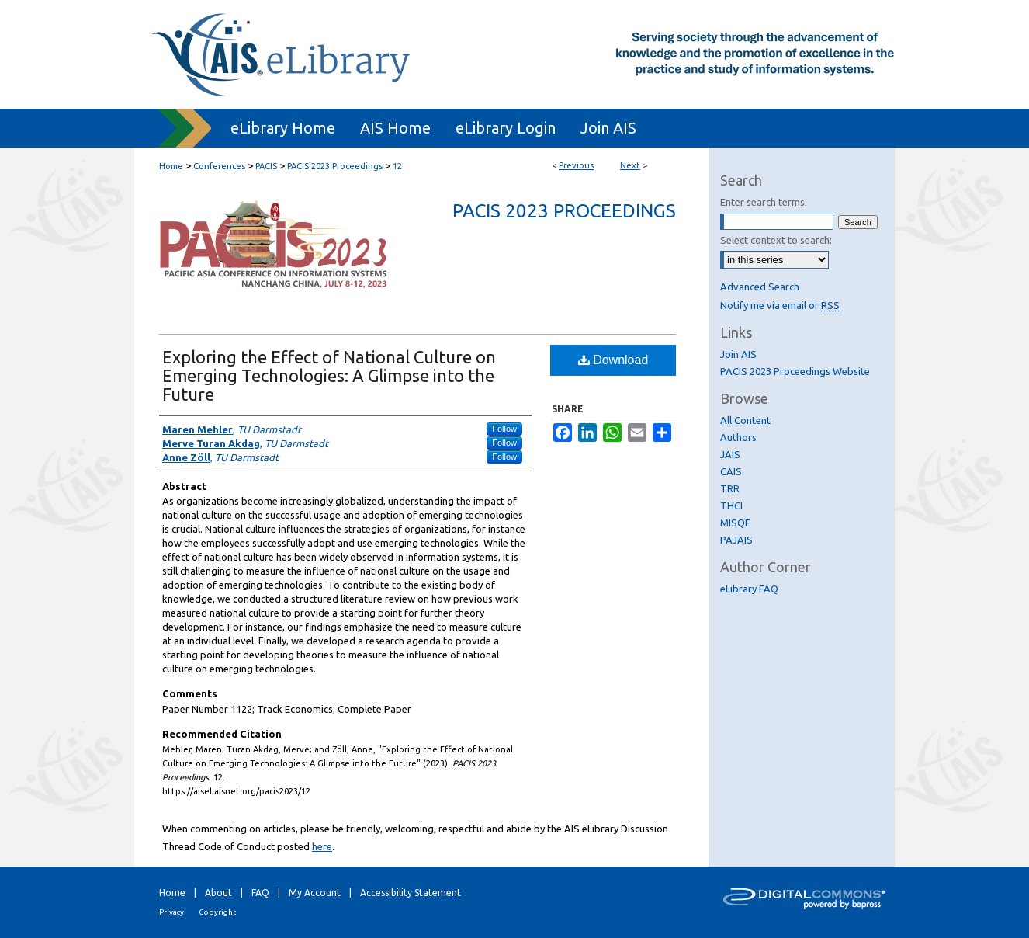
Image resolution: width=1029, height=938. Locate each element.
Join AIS (738, 354)
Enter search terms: (763, 201)
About (218, 893)
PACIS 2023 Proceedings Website (795, 371)
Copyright (217, 912)
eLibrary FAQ (749, 588)
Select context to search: (776, 239)
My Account (315, 893)
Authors (738, 437)
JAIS (730, 454)
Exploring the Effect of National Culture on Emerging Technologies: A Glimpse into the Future (329, 375)
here (322, 846)
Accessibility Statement (410, 893)
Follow (504, 428)
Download (613, 360)
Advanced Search (759, 286)
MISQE (735, 522)
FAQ (260, 893)
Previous (576, 165)
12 (397, 166)
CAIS (731, 471)
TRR (730, 488)
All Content (745, 420)
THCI (731, 505)
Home (171, 166)
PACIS (266, 166)
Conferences (219, 166)
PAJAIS (736, 539)
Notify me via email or (780, 305)
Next (630, 165)
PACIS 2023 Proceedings (335, 166)
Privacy (171, 912)
